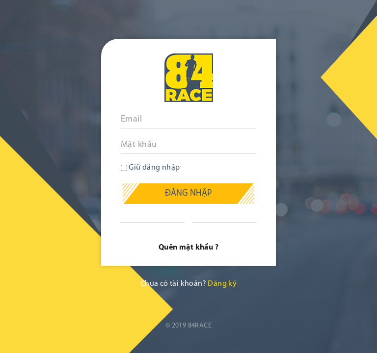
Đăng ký (222, 284)
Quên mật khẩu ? (188, 248)
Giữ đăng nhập (150, 168)
